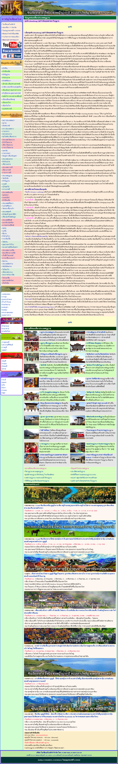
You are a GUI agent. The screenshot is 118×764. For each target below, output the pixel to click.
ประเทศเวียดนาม (8, 140)
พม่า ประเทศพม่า (8, 120)
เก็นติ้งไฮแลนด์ (7, 255)
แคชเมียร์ (5, 197)
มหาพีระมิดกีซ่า (8, 223)
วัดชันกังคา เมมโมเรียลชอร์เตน (98, 354)
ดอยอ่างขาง (6, 315)
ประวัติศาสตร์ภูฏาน (78, 471)
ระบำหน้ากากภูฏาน (47, 379)
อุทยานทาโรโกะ (8, 244)
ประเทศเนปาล (7, 159)
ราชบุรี (4, 347)
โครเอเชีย (6, 278)
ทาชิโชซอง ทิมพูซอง (94, 343)
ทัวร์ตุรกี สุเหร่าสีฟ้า (9, 214)
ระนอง (4, 390)
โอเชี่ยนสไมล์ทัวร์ (8, 24)
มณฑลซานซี (7, 109)
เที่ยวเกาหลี (6, 170)
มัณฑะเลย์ (6, 126)
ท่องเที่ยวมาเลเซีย (8, 253)
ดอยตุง (4, 310)
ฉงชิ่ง (4, 231)
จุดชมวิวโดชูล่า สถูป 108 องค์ (97, 403)
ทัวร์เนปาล (6, 78)
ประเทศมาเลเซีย (8, 250)
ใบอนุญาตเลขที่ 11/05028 (11, 30)
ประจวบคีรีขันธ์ (7, 345)
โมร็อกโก (5, 269)
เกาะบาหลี (6, 189)
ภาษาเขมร (6, 153)
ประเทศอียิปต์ (7, 220)
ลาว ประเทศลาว (8, 129)
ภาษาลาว (5, 131)
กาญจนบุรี (5, 342)
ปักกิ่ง (4, 228)
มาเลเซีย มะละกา (8, 258)
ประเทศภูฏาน (7, 176)
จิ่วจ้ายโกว (6, 236)
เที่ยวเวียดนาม (7, 145)
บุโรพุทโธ (5, 187)
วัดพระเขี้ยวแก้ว (8, 208)
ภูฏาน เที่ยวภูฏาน (46, 343)
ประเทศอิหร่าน (7, 264)
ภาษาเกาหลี (6, 172)
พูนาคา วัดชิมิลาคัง (93, 379)
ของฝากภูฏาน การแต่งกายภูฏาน (98, 444)
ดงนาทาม (5, 329)
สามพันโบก (6, 331)
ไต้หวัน (5, 242)
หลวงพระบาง (7, 134)
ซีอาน (4, 233)
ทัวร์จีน (4, 68)
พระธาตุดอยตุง (7, 312)
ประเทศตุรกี (6, 212)
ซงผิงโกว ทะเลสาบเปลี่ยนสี (12, 96)
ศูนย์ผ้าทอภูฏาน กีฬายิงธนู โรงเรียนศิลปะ (39, 475)
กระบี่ (4, 380)
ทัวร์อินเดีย (6, 71)
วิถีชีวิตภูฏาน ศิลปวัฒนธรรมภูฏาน (37, 481)
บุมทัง (70, 27)
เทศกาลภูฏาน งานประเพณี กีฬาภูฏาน (38, 478)
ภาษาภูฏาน (44, 444)
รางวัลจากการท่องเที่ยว (10, 37)
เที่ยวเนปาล (6, 164)
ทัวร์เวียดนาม (7, 142)
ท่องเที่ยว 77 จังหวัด (9, 27)
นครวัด (5, 151)
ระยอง (4, 364)
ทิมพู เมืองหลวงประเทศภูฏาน (50, 403)
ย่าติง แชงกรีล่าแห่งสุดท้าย (12, 87)
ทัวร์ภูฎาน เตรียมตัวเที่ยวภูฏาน (51, 354)
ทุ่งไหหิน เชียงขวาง (9, 137)
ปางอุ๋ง (4, 297)
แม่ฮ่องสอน (6, 294)
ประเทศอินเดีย (7, 192)
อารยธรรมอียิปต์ (8, 225)
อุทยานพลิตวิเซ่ (7, 280)
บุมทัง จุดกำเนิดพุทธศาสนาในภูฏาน (84, 481)
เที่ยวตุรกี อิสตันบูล (9, 217)
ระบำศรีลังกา (7, 206)
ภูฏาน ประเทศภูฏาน (47, 332)
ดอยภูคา (5, 307)
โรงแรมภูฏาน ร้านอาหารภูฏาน (98, 430)
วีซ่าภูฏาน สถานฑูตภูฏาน (34, 471)
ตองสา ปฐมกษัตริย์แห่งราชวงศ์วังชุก (84, 478)
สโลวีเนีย (5, 283)
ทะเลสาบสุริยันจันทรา (10, 247)
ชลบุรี (4, 361)
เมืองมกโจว (6, 102)
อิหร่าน (4, 261)
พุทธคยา (5, 195)
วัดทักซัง (5, 178)
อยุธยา (4, 350)
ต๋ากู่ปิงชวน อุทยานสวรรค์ (11, 93)
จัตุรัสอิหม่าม (7, 266)
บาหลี (4, 184)
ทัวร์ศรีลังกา (6, 81)
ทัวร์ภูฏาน (6, 74)
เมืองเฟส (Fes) (7, 272)
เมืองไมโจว (6, 106)
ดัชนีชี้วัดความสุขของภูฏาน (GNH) (83, 475)
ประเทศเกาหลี (7, 167)
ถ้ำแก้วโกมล (6, 302)
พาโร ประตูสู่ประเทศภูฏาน (49, 392)
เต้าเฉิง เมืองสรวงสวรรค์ (11, 84)
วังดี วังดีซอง (44, 430)
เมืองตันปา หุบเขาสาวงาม (11, 90)
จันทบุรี (4, 366)
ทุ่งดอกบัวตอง (7, 299)
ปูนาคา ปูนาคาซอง (47, 417)
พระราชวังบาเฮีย (8, 275)
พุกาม (4, 123)
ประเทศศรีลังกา (8, 203)
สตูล (3, 393)
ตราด (4, 369)
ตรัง (3, 385)
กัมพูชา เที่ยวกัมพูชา (9, 156)
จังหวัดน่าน (6, 305)
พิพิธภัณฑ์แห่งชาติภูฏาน (95, 417)
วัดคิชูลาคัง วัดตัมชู (93, 392)
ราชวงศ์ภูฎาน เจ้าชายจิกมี (96, 332)
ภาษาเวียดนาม (7, 147)
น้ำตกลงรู (5, 326)
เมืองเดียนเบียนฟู (8, 99)
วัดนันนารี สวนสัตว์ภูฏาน (95, 365)
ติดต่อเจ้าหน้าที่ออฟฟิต (10, 34)
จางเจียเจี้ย (6, 239)
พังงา (4, 388)
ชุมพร (4, 382)
